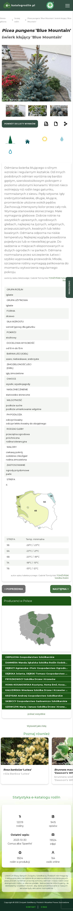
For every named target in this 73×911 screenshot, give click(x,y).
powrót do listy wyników (20, 124)
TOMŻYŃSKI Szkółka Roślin (62, 576)
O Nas (44, 907)
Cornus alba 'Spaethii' (20, 843)
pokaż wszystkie (36, 714)
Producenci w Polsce (18, 601)
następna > (61, 589)
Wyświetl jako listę (36, 726)
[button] (16, 111)
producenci (69, 287)
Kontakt (31, 907)
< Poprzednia (13, 589)
